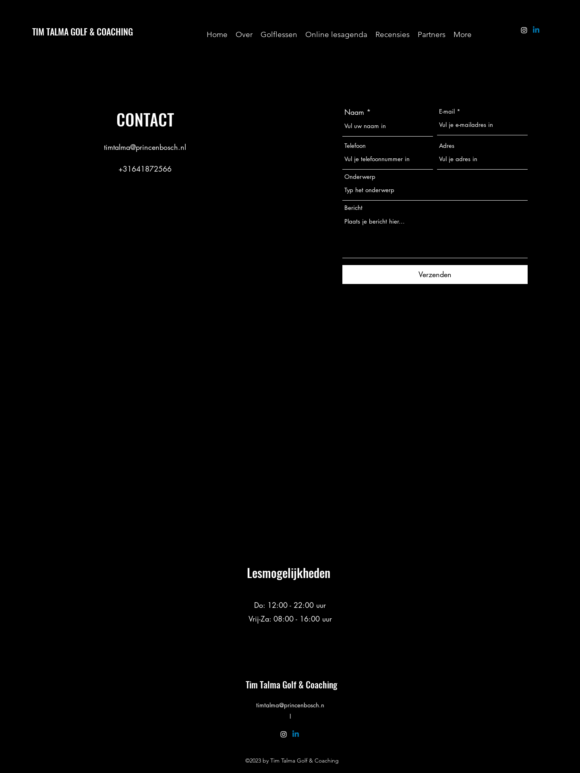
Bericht (353, 208)
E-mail (447, 111)
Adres (446, 146)
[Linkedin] (536, 30)
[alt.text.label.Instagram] (524, 30)
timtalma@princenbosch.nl (145, 147)
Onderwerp (359, 177)
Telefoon (355, 146)
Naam (354, 112)
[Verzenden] (435, 274)
